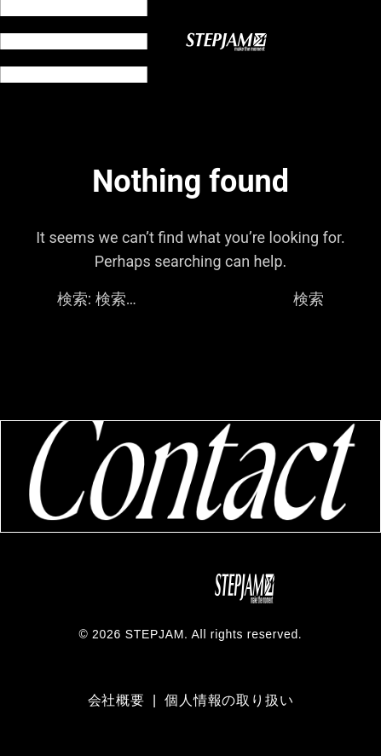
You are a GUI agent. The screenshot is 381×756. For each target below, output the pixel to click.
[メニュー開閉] (73, 41)
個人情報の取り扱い (229, 700)
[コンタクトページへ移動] (190, 476)
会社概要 (118, 700)
